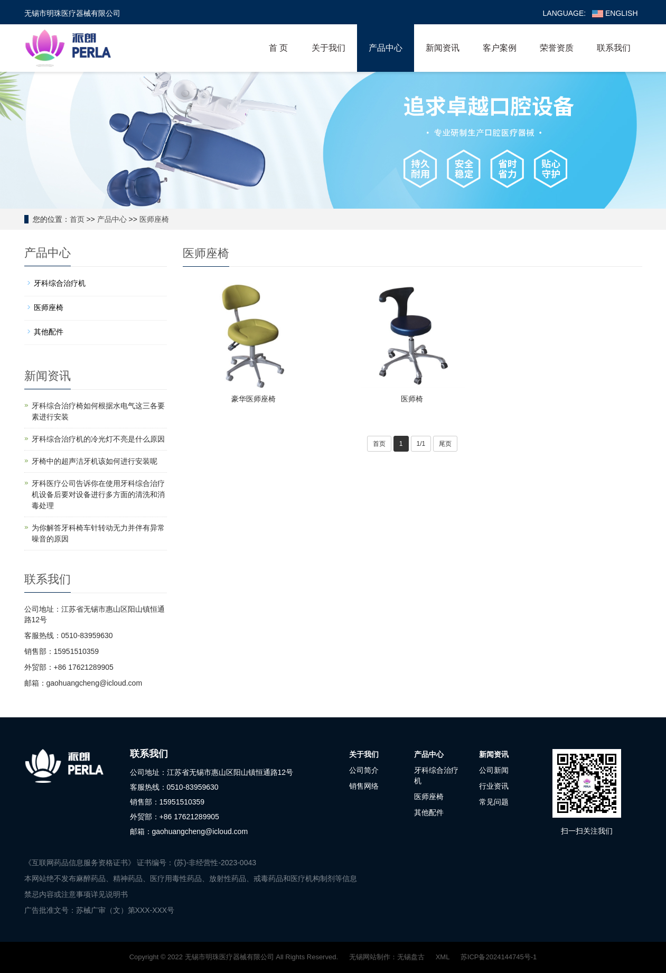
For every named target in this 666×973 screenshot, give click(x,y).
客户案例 (500, 47)
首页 (77, 219)
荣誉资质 (557, 47)
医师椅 (412, 399)
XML (442, 957)
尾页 (445, 443)
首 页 (278, 47)
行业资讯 (494, 786)
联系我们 (614, 47)
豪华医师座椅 (253, 399)
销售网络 (364, 786)
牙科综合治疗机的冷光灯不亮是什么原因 (98, 439)
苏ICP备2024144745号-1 (499, 957)
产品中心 (385, 47)
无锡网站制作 (369, 957)
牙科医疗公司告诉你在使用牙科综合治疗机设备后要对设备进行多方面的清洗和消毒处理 (98, 494)
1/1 (421, 443)
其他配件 (48, 332)
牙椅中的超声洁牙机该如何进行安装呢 (94, 461)
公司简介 (364, 770)
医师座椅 (154, 219)
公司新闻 (494, 770)
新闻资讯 (442, 47)
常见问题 (494, 802)
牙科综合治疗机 (60, 283)
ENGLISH (614, 13)
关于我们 (328, 47)
